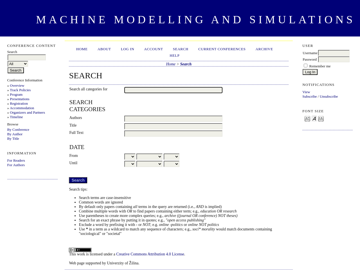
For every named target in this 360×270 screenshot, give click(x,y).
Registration (19, 103)
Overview (17, 85)
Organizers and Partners (27, 112)
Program (16, 94)
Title (72, 125)
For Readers (16, 160)
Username (310, 53)
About (104, 49)
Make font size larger (321, 118)
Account (153, 49)
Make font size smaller (307, 118)
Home (82, 49)
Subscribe (309, 96)
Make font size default (314, 118)
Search (180, 49)
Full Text (76, 133)
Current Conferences (222, 49)
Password (310, 59)
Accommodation (22, 108)
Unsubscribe (329, 96)
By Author (15, 134)
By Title (13, 138)
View (306, 92)
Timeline (16, 117)
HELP (174, 55)
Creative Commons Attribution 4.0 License (150, 254)
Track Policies (20, 90)
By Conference (18, 129)
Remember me (319, 66)
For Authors (16, 165)
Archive (264, 49)
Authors (75, 118)
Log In (127, 49)
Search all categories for (88, 89)
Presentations (19, 99)
